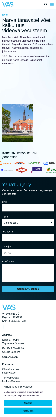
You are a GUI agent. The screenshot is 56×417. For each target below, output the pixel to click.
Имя (4, 202)
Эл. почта (7, 231)
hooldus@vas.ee (11, 381)
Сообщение (8, 261)
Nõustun (28, 403)
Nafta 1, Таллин (10, 340)
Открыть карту (10, 357)
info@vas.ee (9, 372)
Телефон (7, 246)
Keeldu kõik (28, 411)
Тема (5, 216)
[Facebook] (4, 327)
